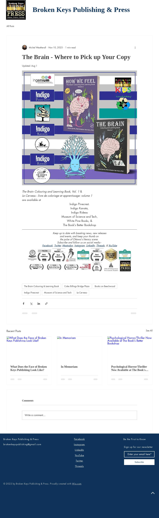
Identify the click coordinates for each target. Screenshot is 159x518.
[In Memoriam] (79, 348)
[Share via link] (46, 303)
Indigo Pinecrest (31, 292)
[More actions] (135, 47)
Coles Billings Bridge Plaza (76, 286)
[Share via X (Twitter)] (31, 303)
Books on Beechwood (105, 286)
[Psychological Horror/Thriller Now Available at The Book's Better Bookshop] (129, 348)
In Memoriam (69, 366)
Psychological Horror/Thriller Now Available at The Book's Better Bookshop (129, 368)
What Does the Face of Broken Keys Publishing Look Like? (28, 368)
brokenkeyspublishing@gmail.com (22, 444)
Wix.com (77, 483)
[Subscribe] (139, 462)
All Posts (10, 26)
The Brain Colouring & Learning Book (41, 286)
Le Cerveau (82, 292)
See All (149, 330)
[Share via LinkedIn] (38, 303)
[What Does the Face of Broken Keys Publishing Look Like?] (29, 348)
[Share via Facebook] (23, 303)
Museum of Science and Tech (57, 292)
